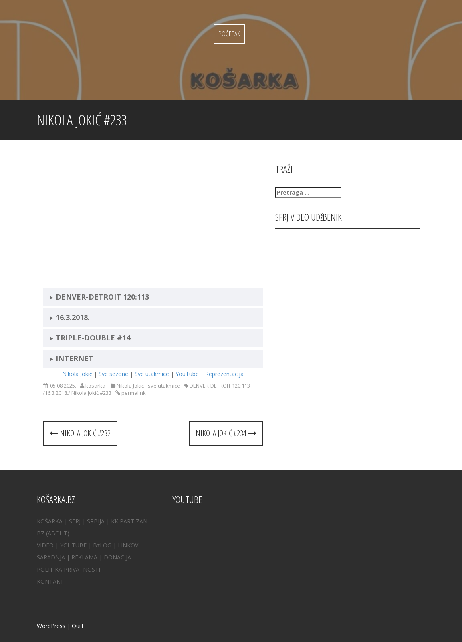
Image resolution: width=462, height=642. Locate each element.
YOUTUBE (73, 545)
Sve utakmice (152, 374)
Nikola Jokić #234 (226, 433)
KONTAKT (50, 581)
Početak (229, 33)
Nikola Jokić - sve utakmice (148, 385)
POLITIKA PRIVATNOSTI (68, 569)
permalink (133, 392)
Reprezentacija (224, 374)
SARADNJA (51, 557)
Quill (77, 626)
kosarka (95, 385)
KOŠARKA (50, 521)
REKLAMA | (87, 557)
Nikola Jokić (77, 374)
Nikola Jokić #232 (80, 433)
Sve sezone (113, 374)
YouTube (187, 374)
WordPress (51, 626)
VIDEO (45, 545)
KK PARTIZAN (129, 521)
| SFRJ (72, 521)
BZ (40, 533)
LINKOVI (129, 545)
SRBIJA (96, 521)
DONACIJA (117, 557)
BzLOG (102, 545)
